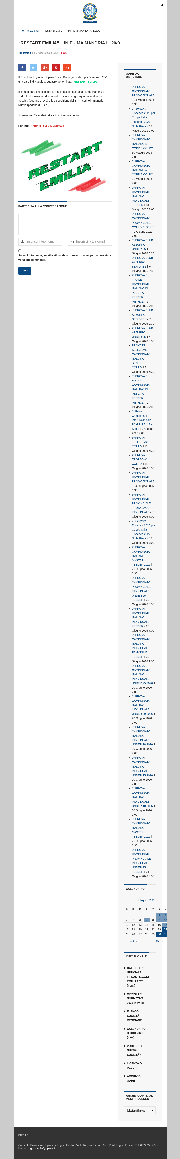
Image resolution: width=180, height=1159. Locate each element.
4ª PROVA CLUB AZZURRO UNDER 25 (142, 332)
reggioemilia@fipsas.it (41, 1146)
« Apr (133, 939)
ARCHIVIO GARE (134, 1076)
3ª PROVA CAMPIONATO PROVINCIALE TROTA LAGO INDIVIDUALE (141, 502)
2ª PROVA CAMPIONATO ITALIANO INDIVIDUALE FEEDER (141, 616)
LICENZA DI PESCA (135, 1064)
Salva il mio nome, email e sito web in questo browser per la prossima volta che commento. (64, 257)
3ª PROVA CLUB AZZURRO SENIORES (142, 262)
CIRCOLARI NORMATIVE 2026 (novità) (135, 997)
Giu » (159, 939)
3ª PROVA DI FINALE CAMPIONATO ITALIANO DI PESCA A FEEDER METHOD (141, 388)
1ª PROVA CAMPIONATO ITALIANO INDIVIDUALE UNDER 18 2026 (142, 734)
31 (165, 932)
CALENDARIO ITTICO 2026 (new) (136, 1031)
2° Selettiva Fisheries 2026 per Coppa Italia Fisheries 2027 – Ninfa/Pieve (143, 528)
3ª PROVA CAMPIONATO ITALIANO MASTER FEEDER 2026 (141, 826)
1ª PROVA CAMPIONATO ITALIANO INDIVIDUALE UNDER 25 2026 (142, 673)
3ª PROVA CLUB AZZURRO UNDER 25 (142, 244)
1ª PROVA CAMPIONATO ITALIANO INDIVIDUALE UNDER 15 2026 (142, 765)
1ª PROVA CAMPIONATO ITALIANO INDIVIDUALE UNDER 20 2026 (142, 703)
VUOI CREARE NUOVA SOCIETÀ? (136, 1049)
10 (165, 918)
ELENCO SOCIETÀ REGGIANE (134, 1014)
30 (159, 932)
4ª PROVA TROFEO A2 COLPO (140, 459)
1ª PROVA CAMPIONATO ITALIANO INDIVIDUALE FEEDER (141, 196)
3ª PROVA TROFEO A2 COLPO (140, 441)
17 (165, 923)
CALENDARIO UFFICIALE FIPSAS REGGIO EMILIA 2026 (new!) (138, 975)
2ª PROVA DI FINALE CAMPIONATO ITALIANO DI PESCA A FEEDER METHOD (141, 288)
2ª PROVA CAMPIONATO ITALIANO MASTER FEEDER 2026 (141, 555)
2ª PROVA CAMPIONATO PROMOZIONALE (143, 476)
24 (165, 927)
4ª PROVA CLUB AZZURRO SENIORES (142, 314)
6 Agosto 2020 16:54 (45, 53)
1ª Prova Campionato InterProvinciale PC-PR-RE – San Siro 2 (143, 419)
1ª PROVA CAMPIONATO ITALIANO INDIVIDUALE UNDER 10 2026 (142, 795)
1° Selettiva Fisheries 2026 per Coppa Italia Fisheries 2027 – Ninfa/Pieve (143, 117)
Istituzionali (33, 30)
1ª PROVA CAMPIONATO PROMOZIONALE (143, 91)
